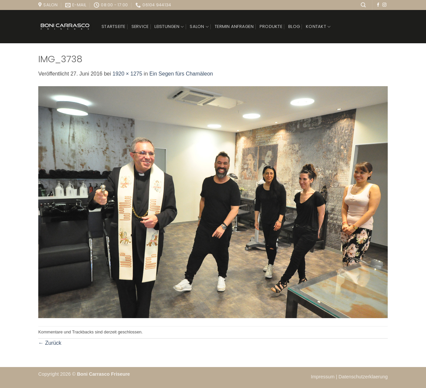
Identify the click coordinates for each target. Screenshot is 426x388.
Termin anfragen (234, 26)
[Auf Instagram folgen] (384, 5)
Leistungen (169, 27)
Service (140, 26)
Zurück (49, 343)
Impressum (323, 376)
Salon (199, 27)
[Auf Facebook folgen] (378, 5)
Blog (294, 26)
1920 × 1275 (127, 74)
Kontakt (318, 27)
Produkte (271, 26)
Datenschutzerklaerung (363, 376)
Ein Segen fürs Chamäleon (181, 74)
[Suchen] (363, 5)
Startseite (113, 26)
